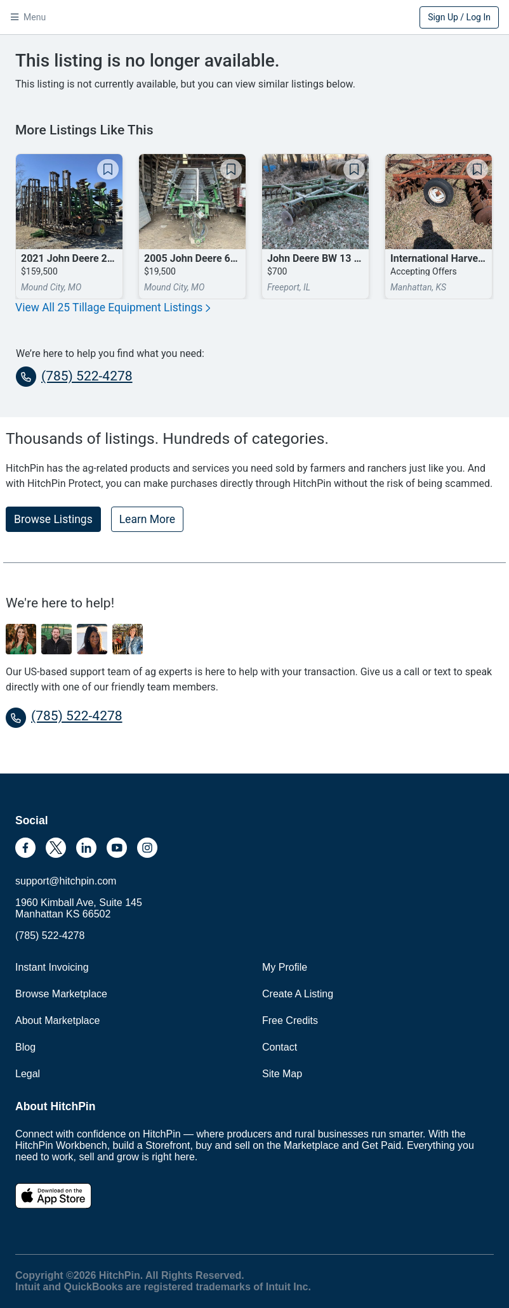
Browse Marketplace (61, 993)
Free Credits (290, 1020)
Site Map (282, 1073)
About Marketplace (57, 1020)
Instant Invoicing (52, 967)
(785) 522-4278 (74, 376)
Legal (27, 1073)
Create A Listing (297, 993)
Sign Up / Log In (459, 17)
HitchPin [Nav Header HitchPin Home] (254, 18)
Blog (25, 1047)
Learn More (147, 519)
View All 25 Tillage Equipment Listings (112, 307)
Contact (279, 1047)
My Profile (284, 967)
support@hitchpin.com (65, 881)
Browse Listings (53, 519)
